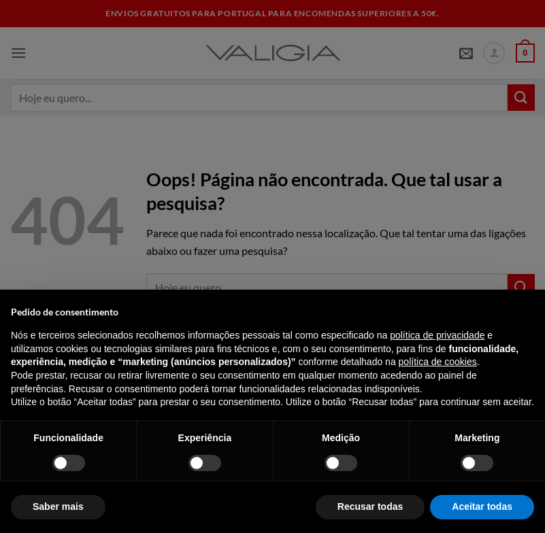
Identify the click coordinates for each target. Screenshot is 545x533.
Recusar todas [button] (370, 506)
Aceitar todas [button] (482, 506)
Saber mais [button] (58, 506)
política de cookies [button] (438, 361)
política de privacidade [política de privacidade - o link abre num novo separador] (437, 335)
